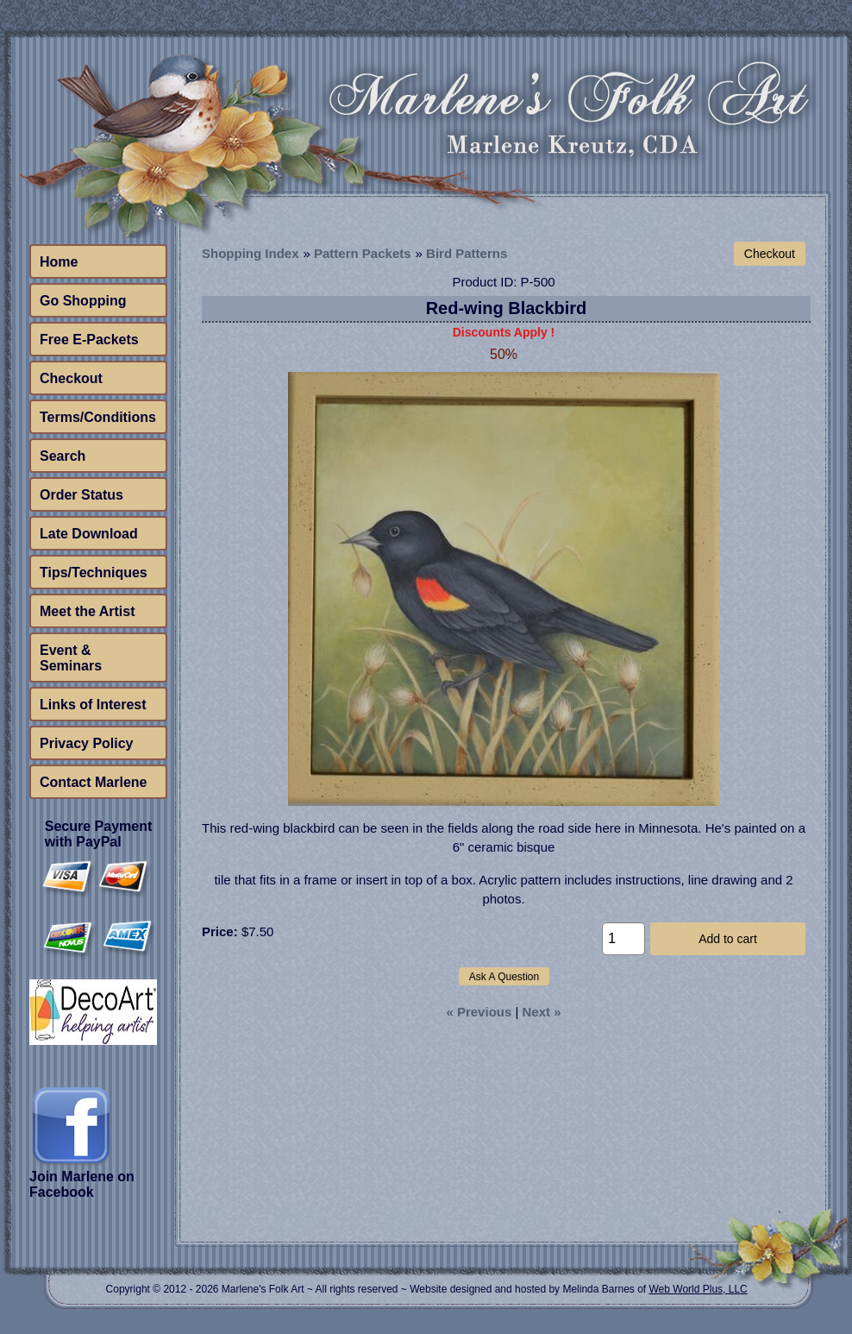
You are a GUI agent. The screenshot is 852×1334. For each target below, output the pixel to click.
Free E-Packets (89, 339)
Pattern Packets (362, 253)
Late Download (89, 533)
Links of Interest (93, 704)
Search (62, 456)
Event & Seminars (71, 658)
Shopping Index (250, 253)
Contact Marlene (93, 782)
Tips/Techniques (93, 572)
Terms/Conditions (98, 417)
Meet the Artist (87, 611)
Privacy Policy (87, 743)
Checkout (71, 378)
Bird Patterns (466, 253)
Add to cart (728, 939)
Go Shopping (83, 300)
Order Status (81, 495)
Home (59, 262)
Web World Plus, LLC (697, 1289)
